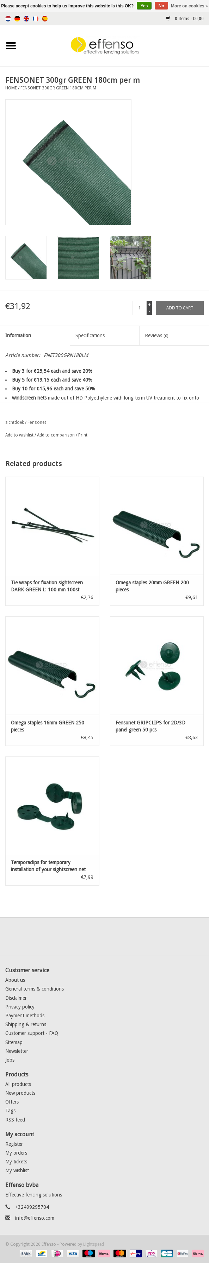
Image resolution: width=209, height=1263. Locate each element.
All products (18, 1084)
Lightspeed (93, 1244)
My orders (16, 1153)
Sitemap (14, 1042)
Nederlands (8, 18)
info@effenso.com (34, 1218)
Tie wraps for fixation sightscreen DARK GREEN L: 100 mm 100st (47, 586)
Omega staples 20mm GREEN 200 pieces (152, 586)
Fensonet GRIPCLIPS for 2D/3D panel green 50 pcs (150, 726)
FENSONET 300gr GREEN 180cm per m (58, 88)
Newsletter (16, 1051)
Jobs (9, 1060)
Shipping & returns (25, 1024)
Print (82, 435)
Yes (144, 6)
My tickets (16, 1161)
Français (35, 18)
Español (45, 18)
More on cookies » (189, 6)
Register (14, 1144)
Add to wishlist (19, 435)
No (161, 6)
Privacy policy (20, 1007)
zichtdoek (14, 422)
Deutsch (17, 18)
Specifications (90, 335)
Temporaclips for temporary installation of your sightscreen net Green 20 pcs (48, 866)
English (26, 18)
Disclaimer (16, 998)
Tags (10, 1110)
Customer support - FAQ (31, 1033)
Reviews (156, 335)
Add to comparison (56, 435)
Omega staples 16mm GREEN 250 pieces (47, 726)
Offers (12, 1102)
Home (11, 88)
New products (20, 1093)
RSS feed (15, 1120)
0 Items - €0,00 (185, 18)
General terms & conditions (34, 989)
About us (15, 980)
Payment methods (24, 1015)
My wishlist (17, 1170)
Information (18, 335)
